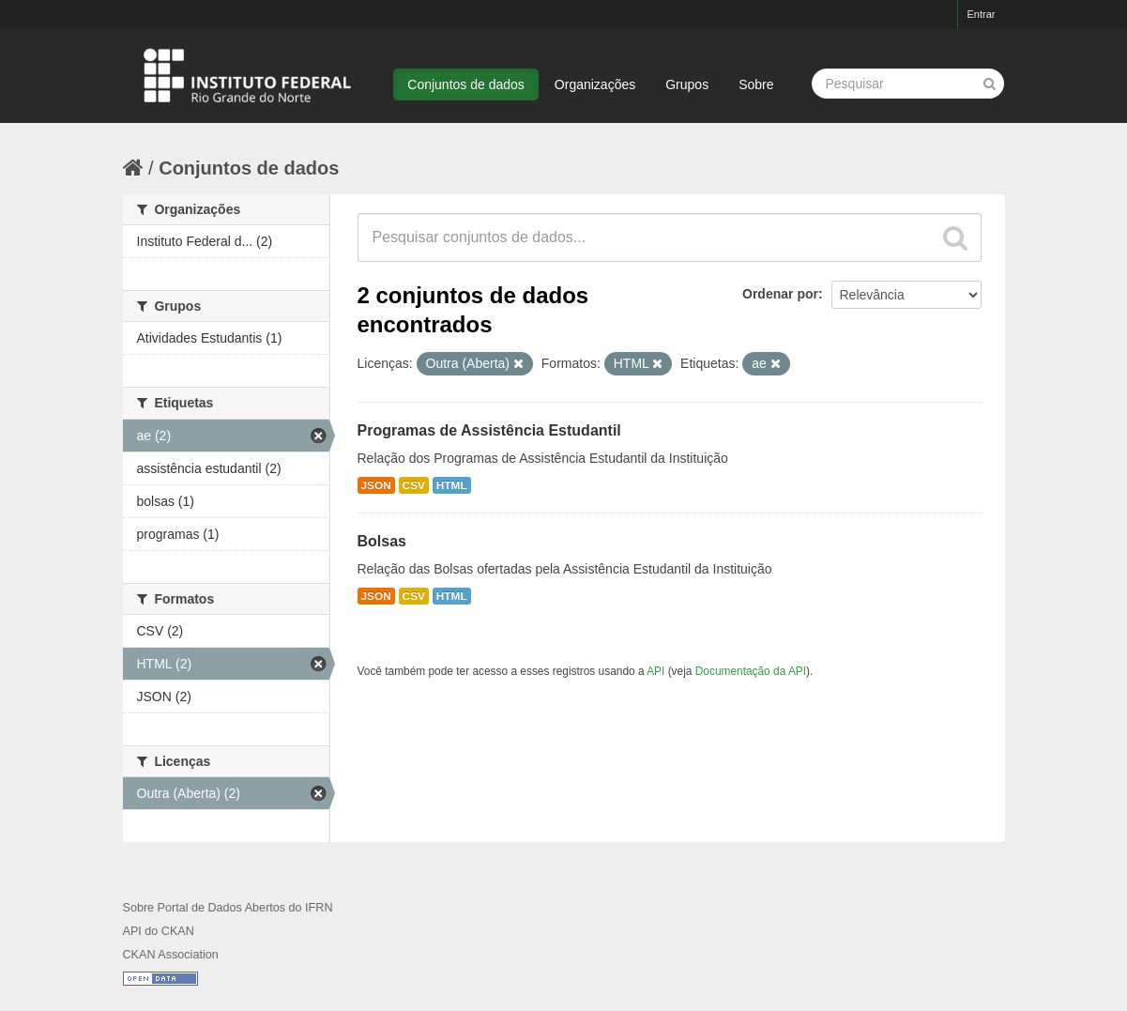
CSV (414, 485)
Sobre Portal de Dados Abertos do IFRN (228, 907)
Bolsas (382, 541)
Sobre (756, 84)
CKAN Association (171, 954)
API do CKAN (158, 931)
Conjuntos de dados (466, 84)
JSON (376, 485)
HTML (451, 485)
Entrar (981, 14)
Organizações (595, 84)
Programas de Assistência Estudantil (489, 430)
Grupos (686, 84)
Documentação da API (750, 671)
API (655, 671)
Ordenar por (780, 293)
